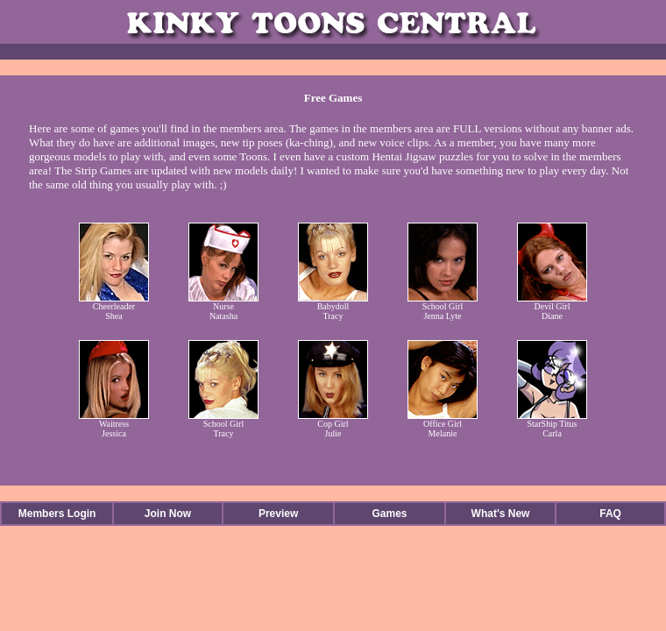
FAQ (610, 513)
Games (389, 513)
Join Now (168, 513)
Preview (278, 513)
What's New (500, 513)
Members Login (57, 513)
